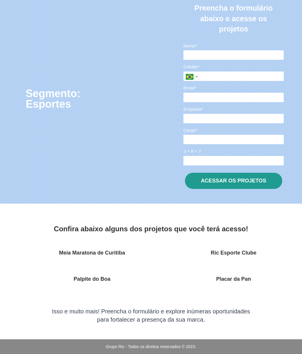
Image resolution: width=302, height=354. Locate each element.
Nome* (190, 45)
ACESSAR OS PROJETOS (233, 181)
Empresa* (193, 109)
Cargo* (190, 130)
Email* (189, 87)
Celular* (191, 66)
